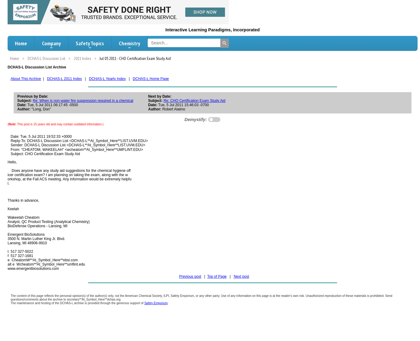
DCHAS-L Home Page (151, 79)
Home (21, 43)
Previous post (190, 276)
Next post (241, 276)
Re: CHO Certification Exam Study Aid (194, 101)
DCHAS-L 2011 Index (64, 79)
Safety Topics (90, 45)
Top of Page (217, 276)
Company (51, 45)
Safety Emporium (156, 303)
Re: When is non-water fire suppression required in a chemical (83, 101)
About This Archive (26, 79)
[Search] (224, 43)
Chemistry (129, 45)
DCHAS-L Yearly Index (107, 79)
